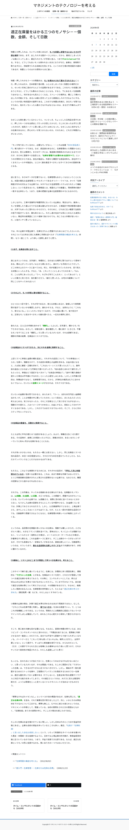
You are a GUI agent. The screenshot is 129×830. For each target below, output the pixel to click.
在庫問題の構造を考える (67, 234)
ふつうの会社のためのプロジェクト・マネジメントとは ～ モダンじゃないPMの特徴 (104, 170)
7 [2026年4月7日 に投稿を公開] (96, 45)
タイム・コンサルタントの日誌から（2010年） (27, 807)
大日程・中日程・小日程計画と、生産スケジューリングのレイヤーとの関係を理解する (104, 121)
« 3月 (92, 67)
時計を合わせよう (96, 213)
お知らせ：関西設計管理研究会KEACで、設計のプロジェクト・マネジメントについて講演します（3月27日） (104, 137)
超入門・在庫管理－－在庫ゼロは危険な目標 (34, 768)
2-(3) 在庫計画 (75, 26)
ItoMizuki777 (95, 202)
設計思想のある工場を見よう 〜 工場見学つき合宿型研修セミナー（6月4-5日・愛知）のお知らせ (105, 104)
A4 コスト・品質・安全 (109, 147)
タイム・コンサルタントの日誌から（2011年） (64, 807)
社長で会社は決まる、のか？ (100, 206)
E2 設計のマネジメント (109, 130)
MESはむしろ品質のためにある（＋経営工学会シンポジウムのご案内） (104, 153)
